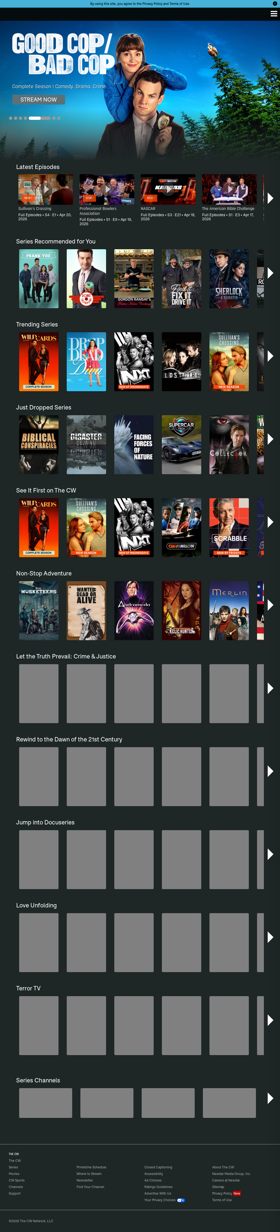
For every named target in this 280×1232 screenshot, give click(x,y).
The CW (9, 12)
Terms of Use (179, 4)
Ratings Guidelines (158, 1187)
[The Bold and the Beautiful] (45, 1103)
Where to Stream (89, 1174)
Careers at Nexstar (226, 1180)
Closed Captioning (158, 1167)
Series (13, 1167)
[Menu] (274, 13)
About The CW (223, 1167)
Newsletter (85, 1180)
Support (15, 1193)
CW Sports (17, 1180)
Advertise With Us (157, 1193)
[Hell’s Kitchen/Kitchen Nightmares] (168, 1103)
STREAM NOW (39, 99)
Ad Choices (153, 1180)
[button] (271, 198)
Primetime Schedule (91, 1167)
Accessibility (153, 1174)
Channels (16, 1187)
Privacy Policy (152, 4)
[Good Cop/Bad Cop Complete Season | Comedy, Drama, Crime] (140, 91)
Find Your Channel (90, 1187)
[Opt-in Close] (275, 3)
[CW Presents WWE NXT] (229, 1103)
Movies (14, 1174)
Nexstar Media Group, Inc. (231, 1174)
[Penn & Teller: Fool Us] (107, 1103)
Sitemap (218, 1187)
